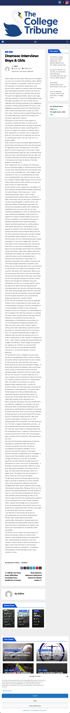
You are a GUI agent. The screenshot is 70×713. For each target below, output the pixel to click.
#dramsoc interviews (19, 71)
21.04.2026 (9, 658)
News (10, 51)
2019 (7, 51)
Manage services (7, 690)
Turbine (45, 670)
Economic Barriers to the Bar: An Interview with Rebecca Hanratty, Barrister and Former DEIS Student (58, 74)
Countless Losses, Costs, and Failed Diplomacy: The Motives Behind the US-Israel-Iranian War (58, 61)
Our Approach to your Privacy (38, 710)
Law (50, 650)
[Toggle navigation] (35, 41)
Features (11, 650)
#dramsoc (27, 69)
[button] (67, 676)
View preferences (35, 706)
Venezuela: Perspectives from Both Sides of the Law (58, 85)
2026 (21, 610)
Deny (35, 701)
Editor (16, 66)
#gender (30, 71)
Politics (36, 610)
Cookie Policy (26, 710)
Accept (35, 696)
